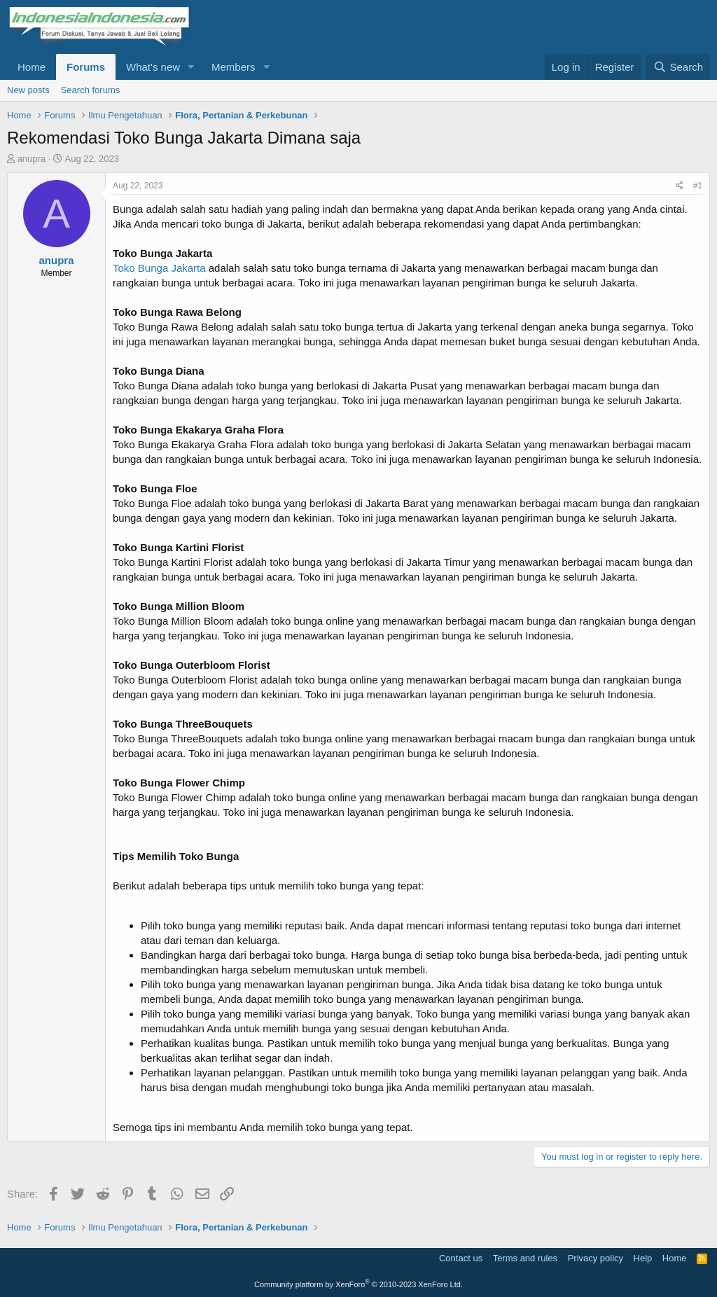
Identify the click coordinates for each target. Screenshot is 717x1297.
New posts (28, 90)
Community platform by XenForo (358, 1284)
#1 (697, 185)
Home (32, 67)
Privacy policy (595, 1258)
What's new (153, 67)
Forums (86, 67)
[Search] (678, 67)
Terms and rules (525, 1258)
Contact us (460, 1258)
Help (643, 1258)
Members (233, 67)
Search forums (90, 90)
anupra (32, 158)
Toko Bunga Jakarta (159, 268)
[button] (191, 67)
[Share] (679, 186)
